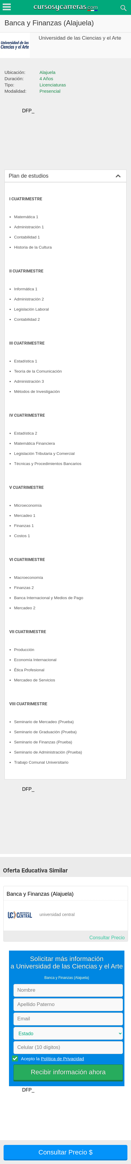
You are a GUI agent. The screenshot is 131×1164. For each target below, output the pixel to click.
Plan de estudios (28, 176)
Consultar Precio (107, 937)
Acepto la (51, 1058)
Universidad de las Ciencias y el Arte (80, 38)
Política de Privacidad (62, 1058)
